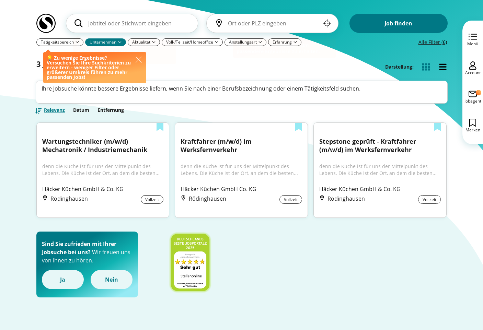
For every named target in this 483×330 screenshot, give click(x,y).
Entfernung (110, 112)
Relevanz (54, 113)
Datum (81, 112)
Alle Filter (432, 42)
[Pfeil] (216, 42)
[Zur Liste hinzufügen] (159, 130)
